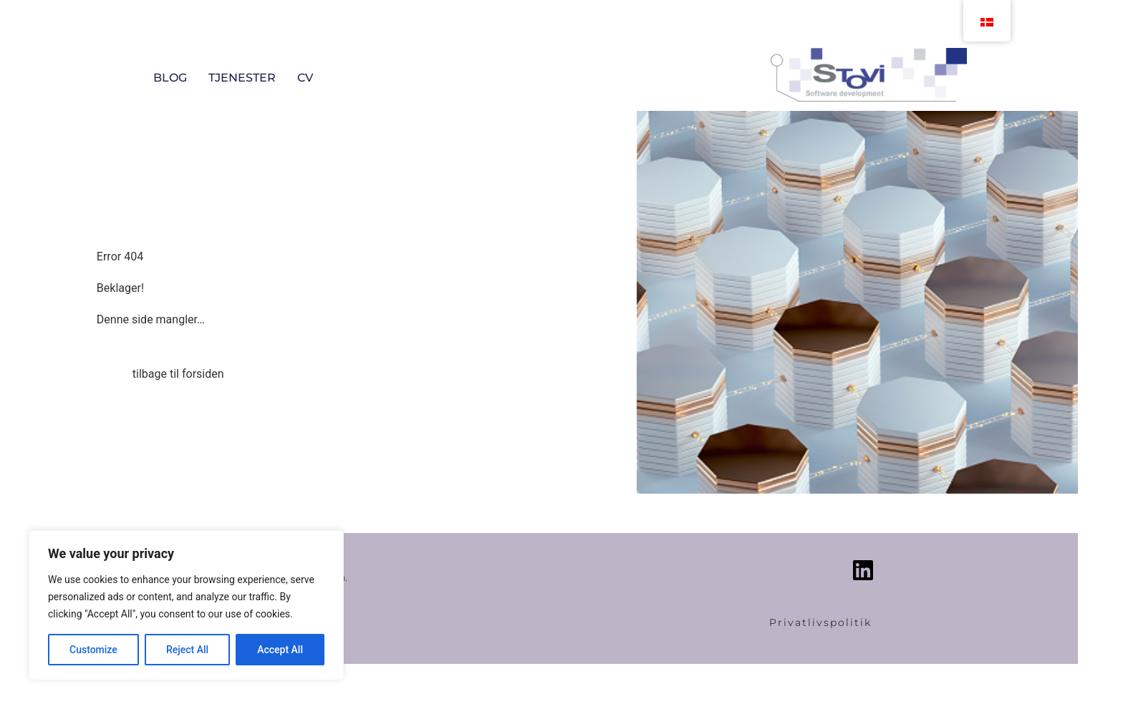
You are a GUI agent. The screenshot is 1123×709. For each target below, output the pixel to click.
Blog (170, 77)
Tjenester (242, 77)
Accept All (280, 649)
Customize (93, 649)
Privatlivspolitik (820, 622)
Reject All (187, 649)
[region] (186, 605)
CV (305, 77)
